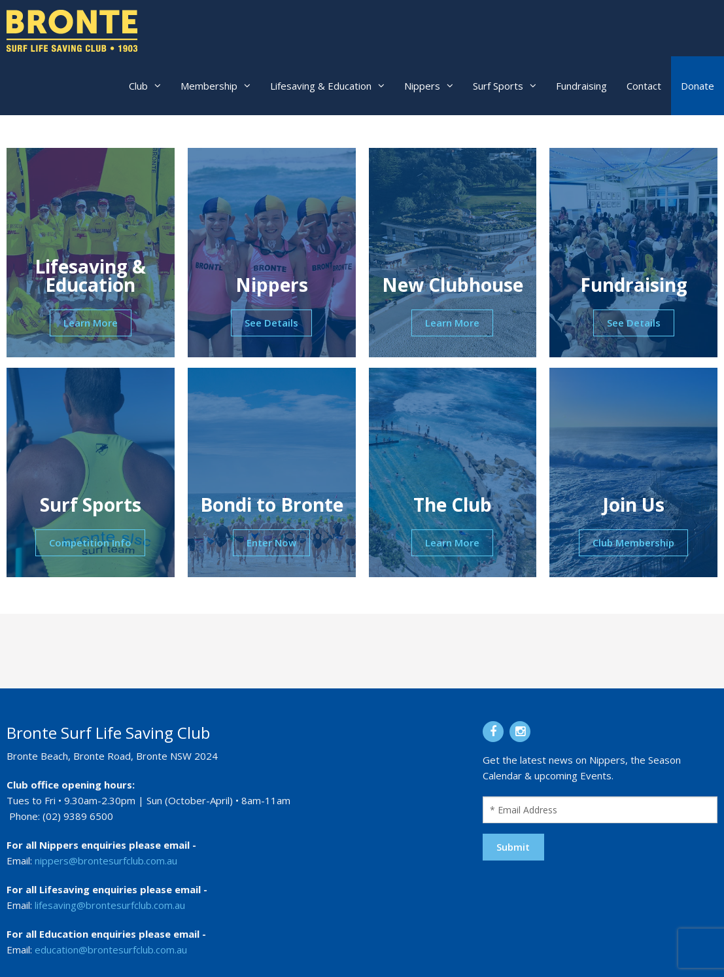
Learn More (90, 322)
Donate (697, 85)
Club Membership (633, 542)
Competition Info (90, 542)
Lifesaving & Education (320, 85)
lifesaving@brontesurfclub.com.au (110, 905)
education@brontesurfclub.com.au (111, 949)
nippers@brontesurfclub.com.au (106, 860)
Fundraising (581, 85)
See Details (271, 322)
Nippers (422, 85)
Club (138, 85)
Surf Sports (498, 85)
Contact (644, 85)
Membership (209, 85)
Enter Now (271, 542)
